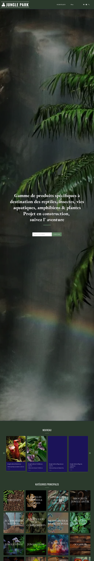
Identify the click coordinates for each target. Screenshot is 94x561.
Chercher (56, 234)
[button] (78, 4)
